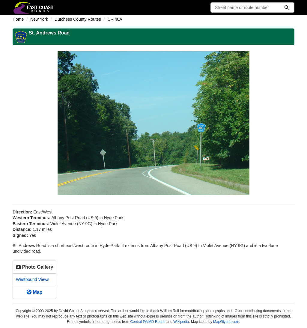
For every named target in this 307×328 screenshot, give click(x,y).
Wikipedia (181, 322)
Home (18, 19)
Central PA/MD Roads (147, 322)
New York (39, 19)
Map (34, 292)
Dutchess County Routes (78, 19)
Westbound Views (32, 279)
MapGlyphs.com (226, 322)
